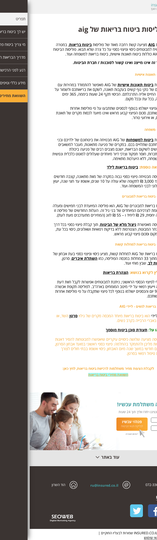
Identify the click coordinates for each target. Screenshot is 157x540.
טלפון (145, 427)
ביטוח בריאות (50, 44)
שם (146, 420)
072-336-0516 (126, 484)
